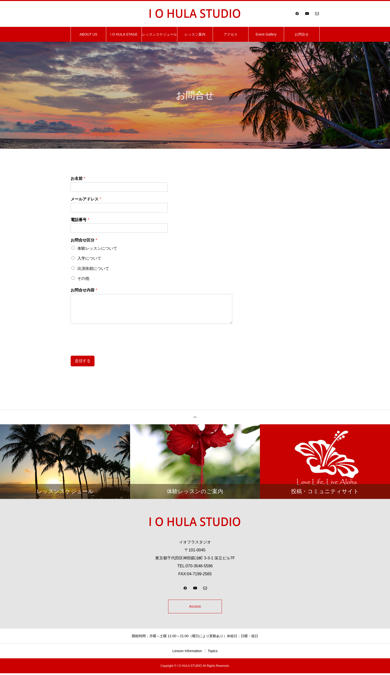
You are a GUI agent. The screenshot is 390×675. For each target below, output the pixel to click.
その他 (83, 278)
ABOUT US (88, 34)
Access (195, 607)
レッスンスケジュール (159, 34)
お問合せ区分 (84, 240)
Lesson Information (187, 653)
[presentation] (108, 347)
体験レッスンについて (97, 248)
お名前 (78, 178)
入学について (89, 258)
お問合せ (302, 34)
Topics (213, 653)
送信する (83, 361)
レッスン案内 (195, 34)
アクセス (231, 34)
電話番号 (80, 220)
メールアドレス (86, 199)
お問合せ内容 (84, 290)
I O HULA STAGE (124, 34)
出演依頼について (93, 268)
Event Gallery (266, 34)
